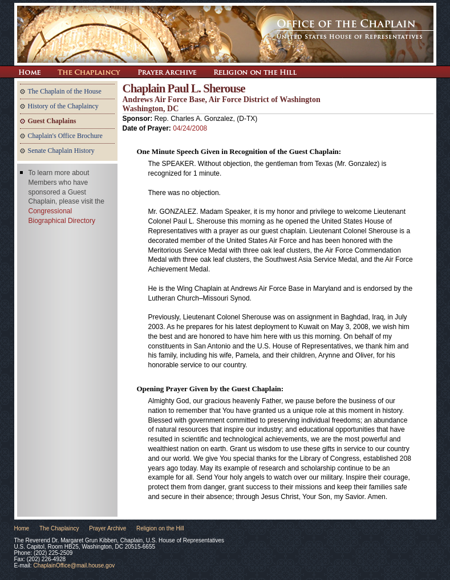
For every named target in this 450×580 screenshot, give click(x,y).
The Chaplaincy (89, 72)
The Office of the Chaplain (225, 34)
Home (22, 528)
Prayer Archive (166, 72)
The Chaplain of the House (65, 91)
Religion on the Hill (255, 72)
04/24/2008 (190, 128)
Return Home (29, 72)
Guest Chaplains (52, 121)
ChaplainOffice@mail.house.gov (74, 565)
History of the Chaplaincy (63, 106)
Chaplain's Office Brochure (65, 136)
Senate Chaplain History (61, 151)
